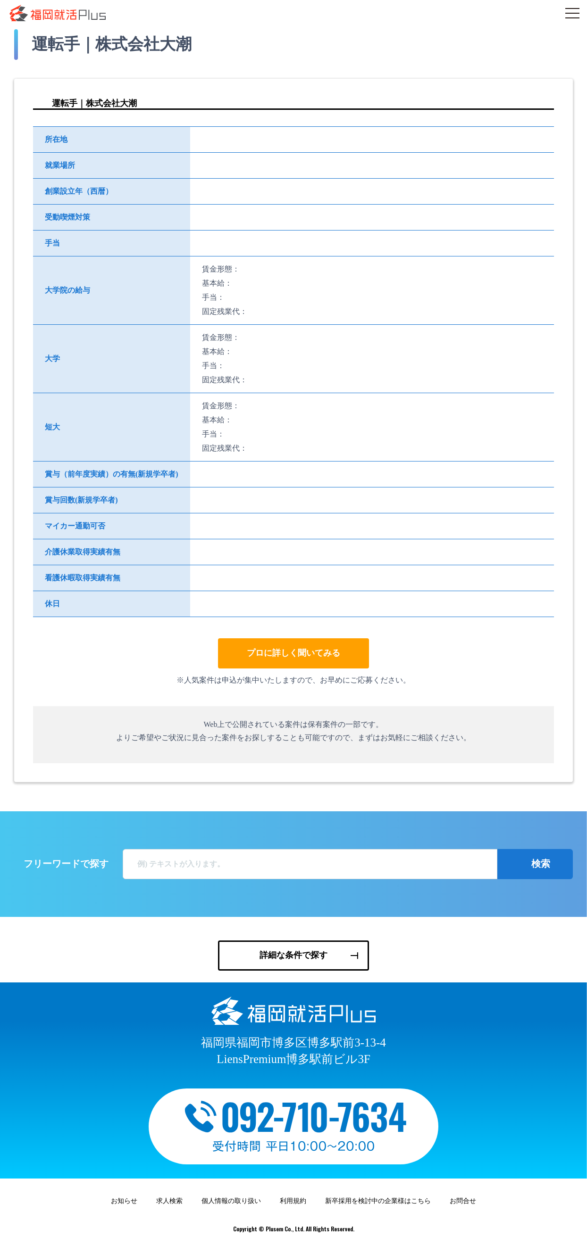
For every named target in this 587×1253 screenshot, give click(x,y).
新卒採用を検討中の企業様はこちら (378, 1205)
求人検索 (169, 1205)
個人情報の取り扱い (231, 1205)
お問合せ (463, 1205)
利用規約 (293, 1205)
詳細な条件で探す (293, 955)
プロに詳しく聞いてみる (293, 653)
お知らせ (124, 1205)
